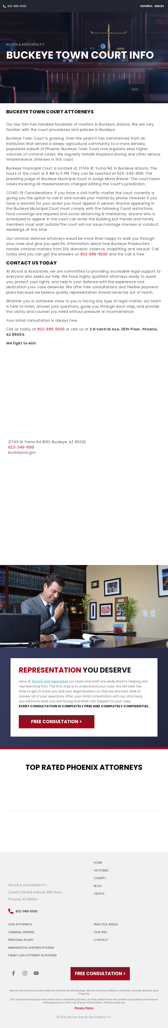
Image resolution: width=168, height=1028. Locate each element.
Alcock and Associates (50, 681)
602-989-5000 (94, 254)
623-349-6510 (21, 447)
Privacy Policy (84, 1008)
